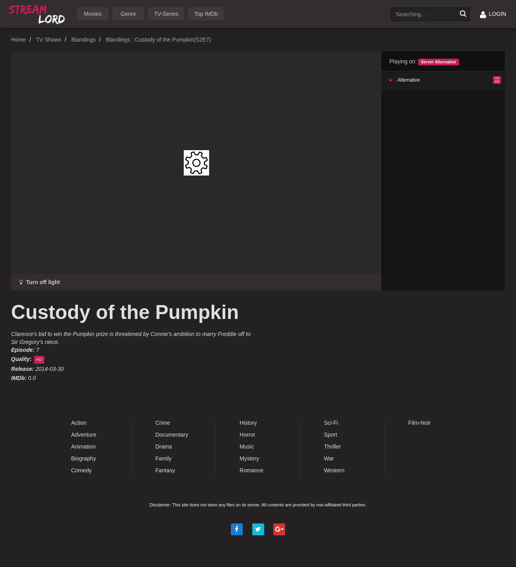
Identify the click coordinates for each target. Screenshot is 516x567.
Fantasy (165, 470)
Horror (247, 434)
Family (163, 458)
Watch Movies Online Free (38, 13)
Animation (83, 446)
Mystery (249, 458)
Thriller (332, 446)
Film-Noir (419, 423)
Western (334, 470)
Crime (162, 423)
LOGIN (493, 14)
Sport (330, 434)
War (329, 458)
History (248, 423)
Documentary (171, 434)
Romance (251, 470)
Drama (163, 446)
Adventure (83, 434)
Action (78, 423)
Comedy (81, 470)
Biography (83, 458)
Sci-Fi (331, 423)
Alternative (408, 80)
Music (247, 446)
